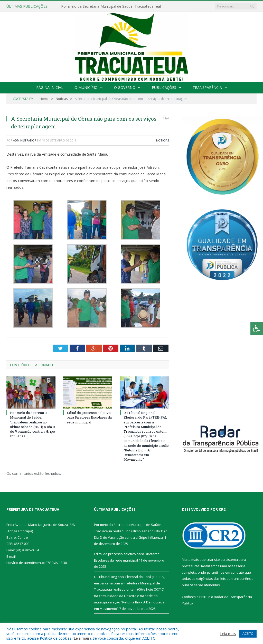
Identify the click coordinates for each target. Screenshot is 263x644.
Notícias (162, 140)
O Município (86, 87)
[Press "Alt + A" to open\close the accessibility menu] (256, 328)
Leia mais (82, 638)
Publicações (164, 87)
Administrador (24, 140)
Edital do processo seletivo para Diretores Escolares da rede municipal (89, 417)
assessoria (236, 566)
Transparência (207, 87)
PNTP (203, 596)
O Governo (124, 87)
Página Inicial (49, 87)
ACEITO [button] (247, 633)
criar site (213, 559)
